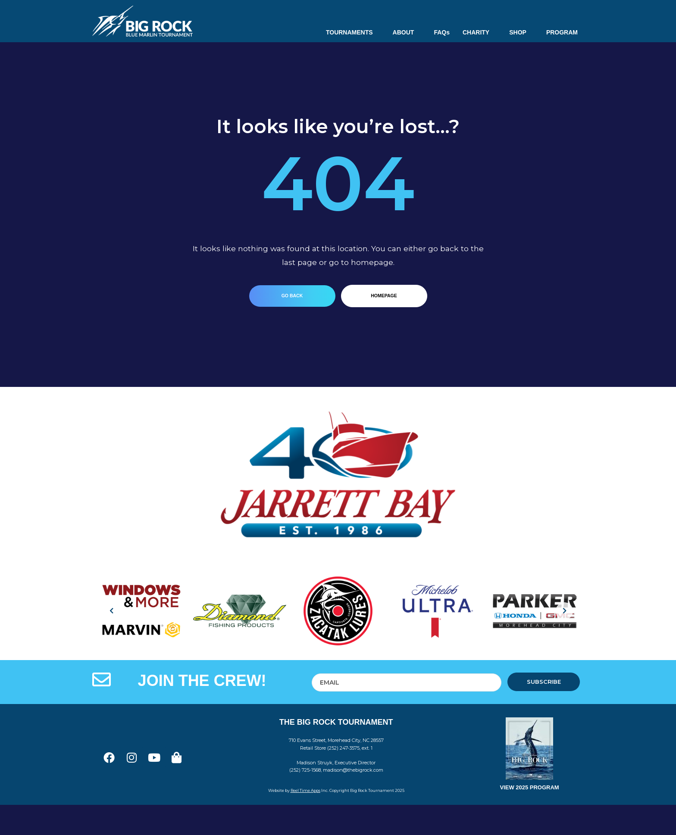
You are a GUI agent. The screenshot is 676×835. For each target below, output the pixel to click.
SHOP (521, 32)
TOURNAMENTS (353, 32)
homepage (384, 295)
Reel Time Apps (305, 790)
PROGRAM (562, 32)
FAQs (442, 32)
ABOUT (407, 32)
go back (292, 295)
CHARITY (479, 32)
